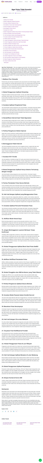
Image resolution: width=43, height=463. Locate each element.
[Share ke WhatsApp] (3, 411)
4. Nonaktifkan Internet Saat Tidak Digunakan (12, 24)
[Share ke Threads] (11, 411)
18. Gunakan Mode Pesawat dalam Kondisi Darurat (13, 48)
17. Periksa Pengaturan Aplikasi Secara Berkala (12, 47)
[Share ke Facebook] (5, 411)
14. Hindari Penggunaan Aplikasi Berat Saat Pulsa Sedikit (14, 42)
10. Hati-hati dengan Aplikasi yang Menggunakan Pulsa (14, 35)
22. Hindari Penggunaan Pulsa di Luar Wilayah (12, 55)
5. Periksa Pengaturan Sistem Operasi (10, 26)
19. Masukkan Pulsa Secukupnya (9, 50)
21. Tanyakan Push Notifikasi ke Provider (11, 54)
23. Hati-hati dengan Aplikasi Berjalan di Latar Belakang (14, 57)
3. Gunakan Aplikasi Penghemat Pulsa (10, 23)
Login (35, 1)
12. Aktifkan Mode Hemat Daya (9, 38)
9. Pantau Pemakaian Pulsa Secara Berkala (11, 33)
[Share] (16, 411)
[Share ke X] (8, 411)
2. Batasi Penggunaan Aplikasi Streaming (11, 21)
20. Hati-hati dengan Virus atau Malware (11, 52)
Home (15, 1)
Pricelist (26, 1)
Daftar (39, 1)
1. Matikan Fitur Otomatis (8, 19)
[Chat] (40, 460)
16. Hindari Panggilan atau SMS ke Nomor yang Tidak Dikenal (15, 45)
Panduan (21, 1)
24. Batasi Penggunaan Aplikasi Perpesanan (12, 59)
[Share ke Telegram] (14, 411)
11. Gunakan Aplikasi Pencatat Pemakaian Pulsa (12, 36)
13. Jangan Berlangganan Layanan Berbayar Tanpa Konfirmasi (15, 40)
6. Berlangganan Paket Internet (9, 28)
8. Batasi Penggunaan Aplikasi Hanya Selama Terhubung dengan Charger (18, 31)
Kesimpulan (6, 62)
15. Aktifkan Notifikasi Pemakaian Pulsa (11, 43)
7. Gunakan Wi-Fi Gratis (7, 30)
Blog (31, 1)
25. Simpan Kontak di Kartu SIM (9, 60)
